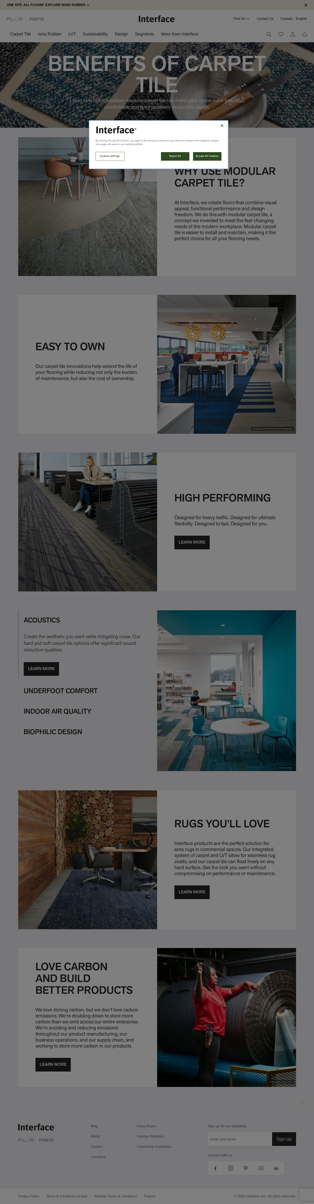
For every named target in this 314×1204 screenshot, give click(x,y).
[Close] (222, 125)
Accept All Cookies (207, 156)
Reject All (175, 156)
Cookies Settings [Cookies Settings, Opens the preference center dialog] (110, 156)
